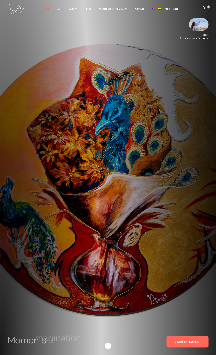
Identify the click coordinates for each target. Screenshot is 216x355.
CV (58, 9)
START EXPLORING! (187, 341)
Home (46, 9)
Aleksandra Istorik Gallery (113, 9)
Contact (139, 9)
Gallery (73, 9)
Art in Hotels (171, 9)
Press (88, 9)
